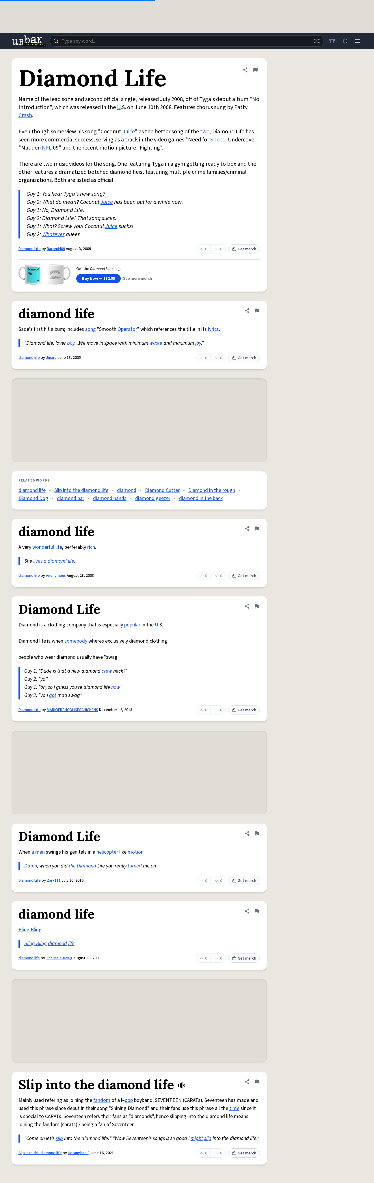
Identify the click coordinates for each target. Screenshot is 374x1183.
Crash (25, 115)
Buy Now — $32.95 (98, 278)
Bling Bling (30, 929)
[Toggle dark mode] (345, 41)
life (58, 547)
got (52, 695)
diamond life (29, 358)
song (90, 329)
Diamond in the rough (211, 490)
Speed (218, 140)
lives (37, 561)
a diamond (55, 561)
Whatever (53, 234)
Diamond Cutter (162, 490)
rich (91, 547)
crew (107, 671)
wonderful (43, 547)
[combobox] (186, 41)
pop (129, 1100)
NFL (47, 148)
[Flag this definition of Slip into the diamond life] (257, 1081)
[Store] (332, 41)
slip (59, 1138)
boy (71, 343)
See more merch (137, 278)
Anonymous (56, 576)
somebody (75, 641)
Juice (128, 132)
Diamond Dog (33, 498)
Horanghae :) (79, 1153)
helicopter (107, 852)
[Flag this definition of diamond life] (257, 310)
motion (136, 852)
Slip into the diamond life (81, 490)
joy (198, 343)
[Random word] (316, 41)
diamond (126, 490)
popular (132, 624)
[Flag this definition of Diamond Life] (255, 69)
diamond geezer (152, 498)
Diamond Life (29, 249)
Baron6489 (56, 249)
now (115, 687)
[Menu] (357, 41)
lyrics (213, 329)
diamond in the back (201, 498)
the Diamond (82, 865)
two (205, 132)
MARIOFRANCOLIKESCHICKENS (72, 710)
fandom (101, 1100)
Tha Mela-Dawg (59, 958)
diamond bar (70, 498)
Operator (127, 329)
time (234, 1108)
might (197, 1138)
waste (155, 343)
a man (38, 852)
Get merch (244, 249)
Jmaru (51, 358)
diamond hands (109, 498)
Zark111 (54, 880)
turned (135, 865)
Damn (30, 865)
